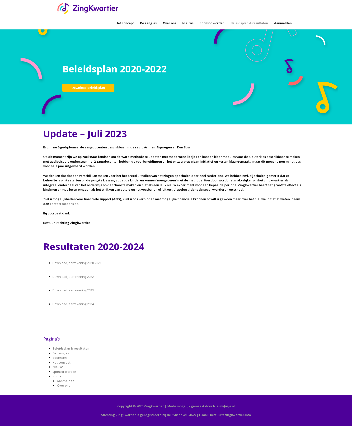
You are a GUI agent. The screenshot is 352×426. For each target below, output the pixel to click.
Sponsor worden (212, 23)
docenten (59, 357)
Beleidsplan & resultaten (249, 23)
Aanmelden (283, 23)
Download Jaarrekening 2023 (73, 290)
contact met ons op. (64, 204)
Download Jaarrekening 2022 (73, 277)
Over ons (169, 23)
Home (56, 376)
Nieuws (187, 23)
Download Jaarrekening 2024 (73, 304)
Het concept (125, 23)
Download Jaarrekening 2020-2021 (77, 263)
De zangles (148, 23)
